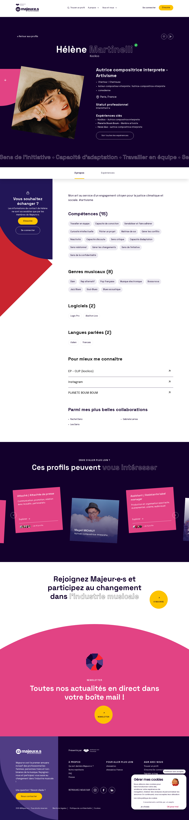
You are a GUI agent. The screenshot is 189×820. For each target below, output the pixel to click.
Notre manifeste (76, 770)
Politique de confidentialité (81, 808)
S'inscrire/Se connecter (154, 770)
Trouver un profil (151, 766)
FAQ (70, 774)
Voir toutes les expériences (114, 136)
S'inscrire (166, 8)
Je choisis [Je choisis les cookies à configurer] (145, 806)
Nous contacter (29, 796)
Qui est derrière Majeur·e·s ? (81, 766)
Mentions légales (60, 808)
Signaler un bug (151, 774)
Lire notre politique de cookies (145, 798)
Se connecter (149, 8)
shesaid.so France (114, 770)
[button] (13, 515)
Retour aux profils (27, 36)
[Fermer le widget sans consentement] (174, 772)
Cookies (97, 808)
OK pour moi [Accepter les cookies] (172, 806)
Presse (72, 777)
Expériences (108, 173)
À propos (79, 173)
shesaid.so (111, 766)
